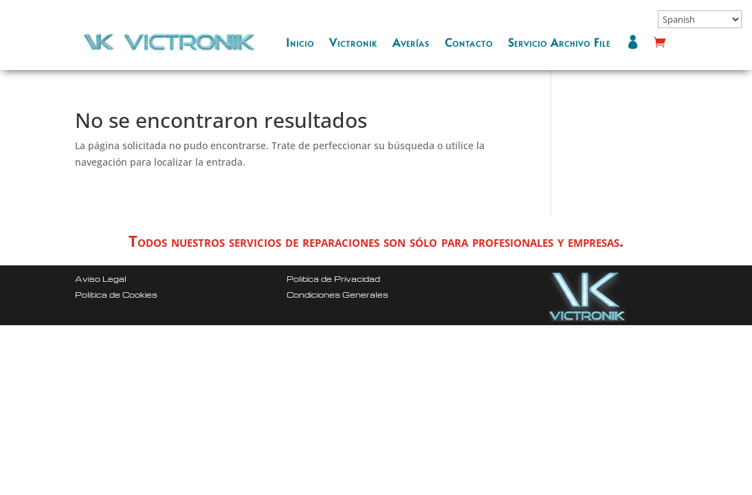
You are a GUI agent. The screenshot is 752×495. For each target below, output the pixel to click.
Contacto (469, 42)
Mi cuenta (636, 42)
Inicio (300, 42)
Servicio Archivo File (559, 42)
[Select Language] (700, 19)
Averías (411, 42)
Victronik (353, 42)
